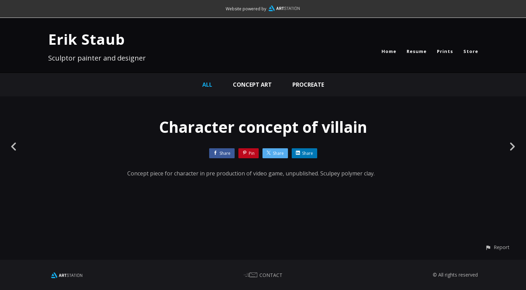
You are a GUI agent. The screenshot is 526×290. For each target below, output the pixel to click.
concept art (252, 84)
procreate (308, 84)
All (207, 84)
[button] (497, 247)
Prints (445, 51)
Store (470, 51)
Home (389, 51)
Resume (417, 51)
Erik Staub (86, 39)
